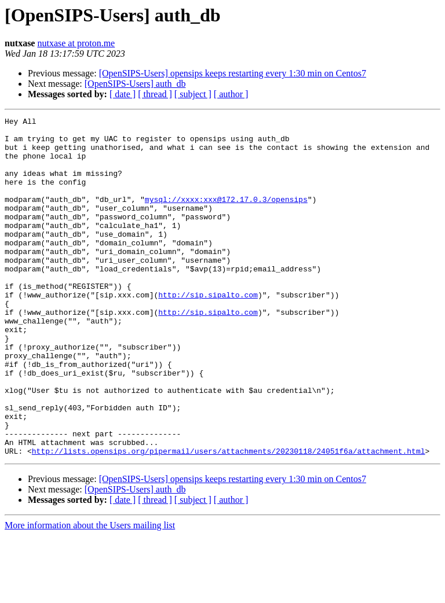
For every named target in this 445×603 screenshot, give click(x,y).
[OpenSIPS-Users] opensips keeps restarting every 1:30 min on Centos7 (232, 73)
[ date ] (123, 94)
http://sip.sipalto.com (208, 331)
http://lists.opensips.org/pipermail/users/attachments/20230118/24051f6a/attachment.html (228, 518)
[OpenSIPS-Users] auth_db (135, 84)
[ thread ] (155, 94)
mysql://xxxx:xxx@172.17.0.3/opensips (226, 216)
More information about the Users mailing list (90, 593)
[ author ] (231, 94)
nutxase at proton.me (76, 43)
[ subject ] (192, 94)
